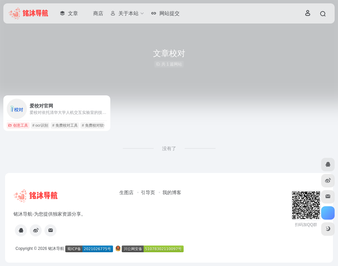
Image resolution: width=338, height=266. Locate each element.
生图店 (126, 192)
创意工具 (18, 125)
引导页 (148, 192)
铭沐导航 (56, 248)
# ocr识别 (40, 125)
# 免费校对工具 (64, 125)
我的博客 (171, 192)
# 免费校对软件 (94, 125)
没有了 (169, 148)
